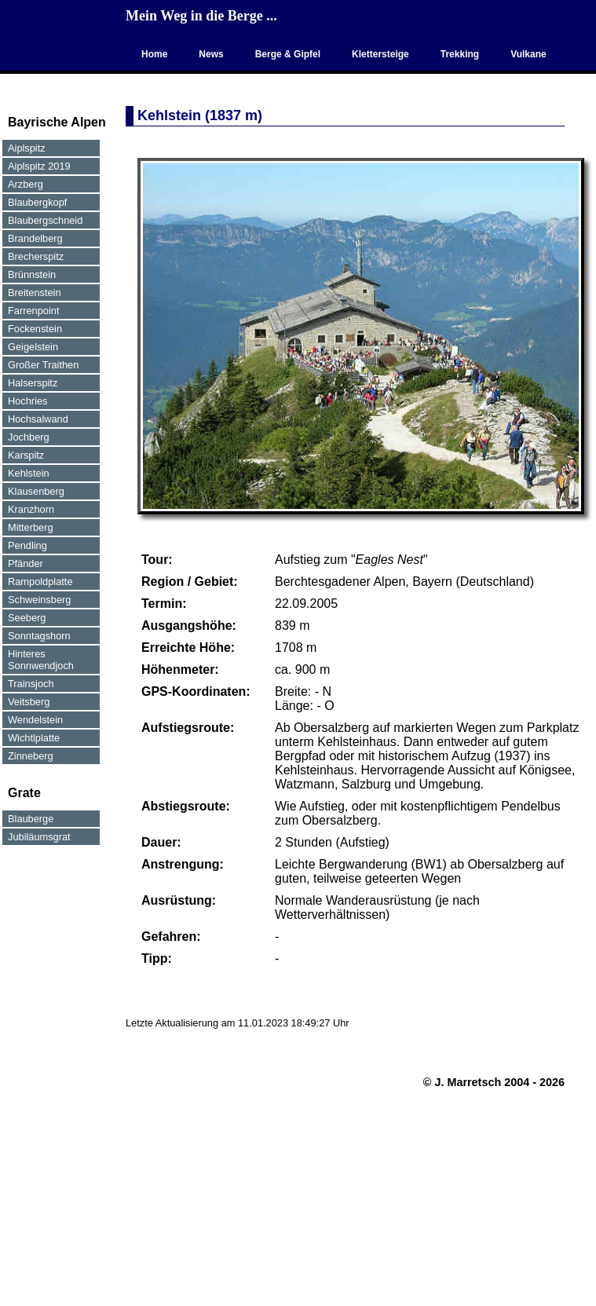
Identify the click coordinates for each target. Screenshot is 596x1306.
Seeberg (27, 618)
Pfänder (25, 563)
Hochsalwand (38, 419)
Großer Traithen (43, 365)
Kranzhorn (31, 509)
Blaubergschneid (45, 220)
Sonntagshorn (39, 636)
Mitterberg (30, 527)
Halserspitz (32, 383)
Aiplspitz (27, 148)
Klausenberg (36, 491)
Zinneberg (30, 756)
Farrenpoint (33, 310)
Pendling (27, 545)
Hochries (28, 401)
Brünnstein (32, 274)
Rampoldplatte (40, 581)
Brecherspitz (36, 256)
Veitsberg (28, 702)
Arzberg (25, 184)
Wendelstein (35, 720)
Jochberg (28, 437)
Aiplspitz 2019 (39, 166)
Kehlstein (28, 473)
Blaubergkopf (37, 202)
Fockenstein (35, 329)
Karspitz (26, 455)
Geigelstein (33, 347)
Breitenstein (34, 292)
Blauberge (30, 819)
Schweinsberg (39, 599)
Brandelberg (35, 238)
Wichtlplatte (34, 738)
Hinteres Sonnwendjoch (41, 659)
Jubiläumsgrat (39, 837)
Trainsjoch (31, 684)
